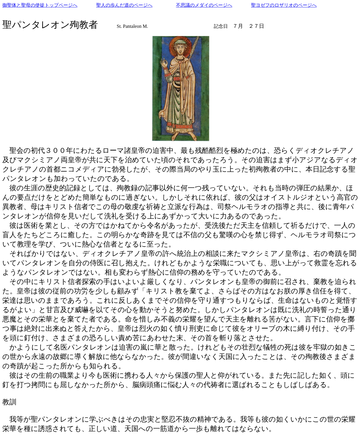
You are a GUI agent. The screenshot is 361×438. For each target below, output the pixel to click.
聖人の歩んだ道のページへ (124, 5)
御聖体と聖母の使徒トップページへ (39, 5)
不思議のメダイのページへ (204, 5)
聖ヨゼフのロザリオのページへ (284, 5)
